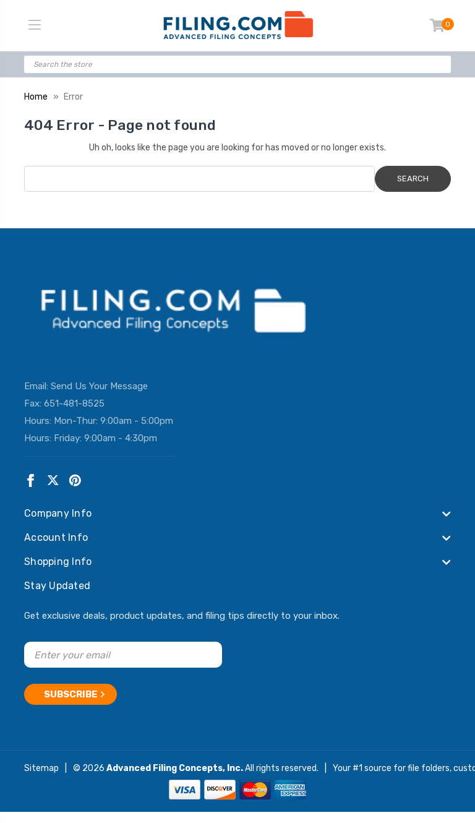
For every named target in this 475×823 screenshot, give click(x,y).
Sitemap (41, 768)
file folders (429, 768)
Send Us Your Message (99, 386)
